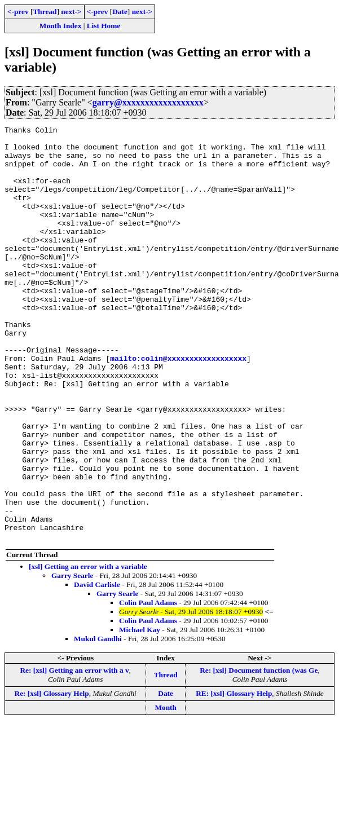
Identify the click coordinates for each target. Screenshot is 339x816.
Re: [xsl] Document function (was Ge (259, 753)
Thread (44, 11)
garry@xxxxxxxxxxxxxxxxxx (148, 102)
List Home (104, 25)
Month (166, 790)
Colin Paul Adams (148, 685)
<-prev (18, 11)
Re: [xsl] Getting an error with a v (74, 753)
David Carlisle (97, 667)
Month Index (60, 25)
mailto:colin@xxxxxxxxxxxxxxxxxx (178, 405)
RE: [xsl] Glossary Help (234, 776)
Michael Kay (139, 712)
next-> (71, 11)
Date (119, 11)
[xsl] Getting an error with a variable (88, 649)
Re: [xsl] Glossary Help (52, 776)
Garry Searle (72, 658)
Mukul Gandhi (98, 721)
